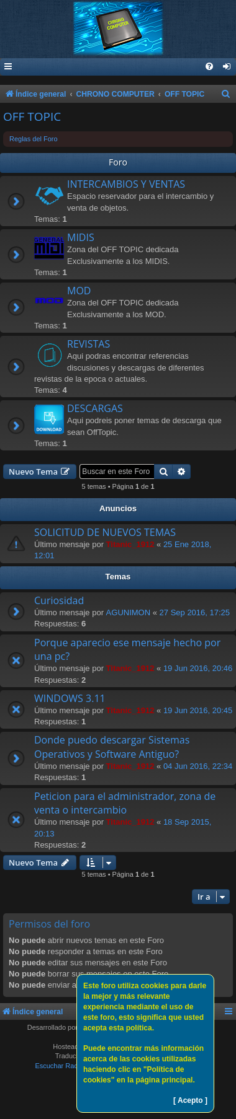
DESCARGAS (95, 408)
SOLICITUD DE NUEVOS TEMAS (105, 532)
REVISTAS (88, 344)
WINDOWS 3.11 (70, 698)
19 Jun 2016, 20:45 (197, 710)
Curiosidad (59, 600)
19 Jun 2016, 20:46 (197, 668)
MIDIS (80, 237)
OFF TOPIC (32, 116)
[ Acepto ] (190, 1100)
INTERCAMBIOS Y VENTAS (126, 184)
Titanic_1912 (130, 544)
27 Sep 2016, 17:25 (195, 612)
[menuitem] (227, 67)
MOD (79, 290)
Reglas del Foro (33, 139)
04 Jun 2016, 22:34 (197, 766)
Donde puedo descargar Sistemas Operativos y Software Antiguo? (111, 746)
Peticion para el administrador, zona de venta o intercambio (125, 803)
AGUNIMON (128, 612)
